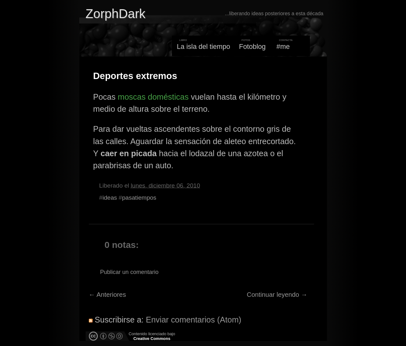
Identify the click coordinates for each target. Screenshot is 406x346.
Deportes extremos (135, 76)
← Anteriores (107, 294)
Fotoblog (252, 46)
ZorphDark (116, 14)
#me (283, 46)
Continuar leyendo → (277, 294)
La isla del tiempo (203, 46)
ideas (109, 197)
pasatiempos (139, 197)
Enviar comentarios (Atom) (193, 319)
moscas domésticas (153, 96)
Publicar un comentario (129, 272)
